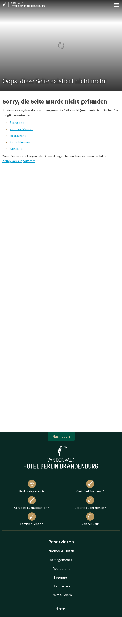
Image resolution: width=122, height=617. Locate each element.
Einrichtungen (20, 142)
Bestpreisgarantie (31, 486)
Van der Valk (90, 519)
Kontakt (16, 149)
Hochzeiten (61, 586)
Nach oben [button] (61, 436)
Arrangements (61, 559)
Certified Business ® (90, 486)
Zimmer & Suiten (21, 129)
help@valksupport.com (18, 161)
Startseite (17, 122)
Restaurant (18, 136)
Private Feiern (61, 594)
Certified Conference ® (90, 503)
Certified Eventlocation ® (31, 503)
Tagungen (61, 577)
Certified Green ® (31, 519)
